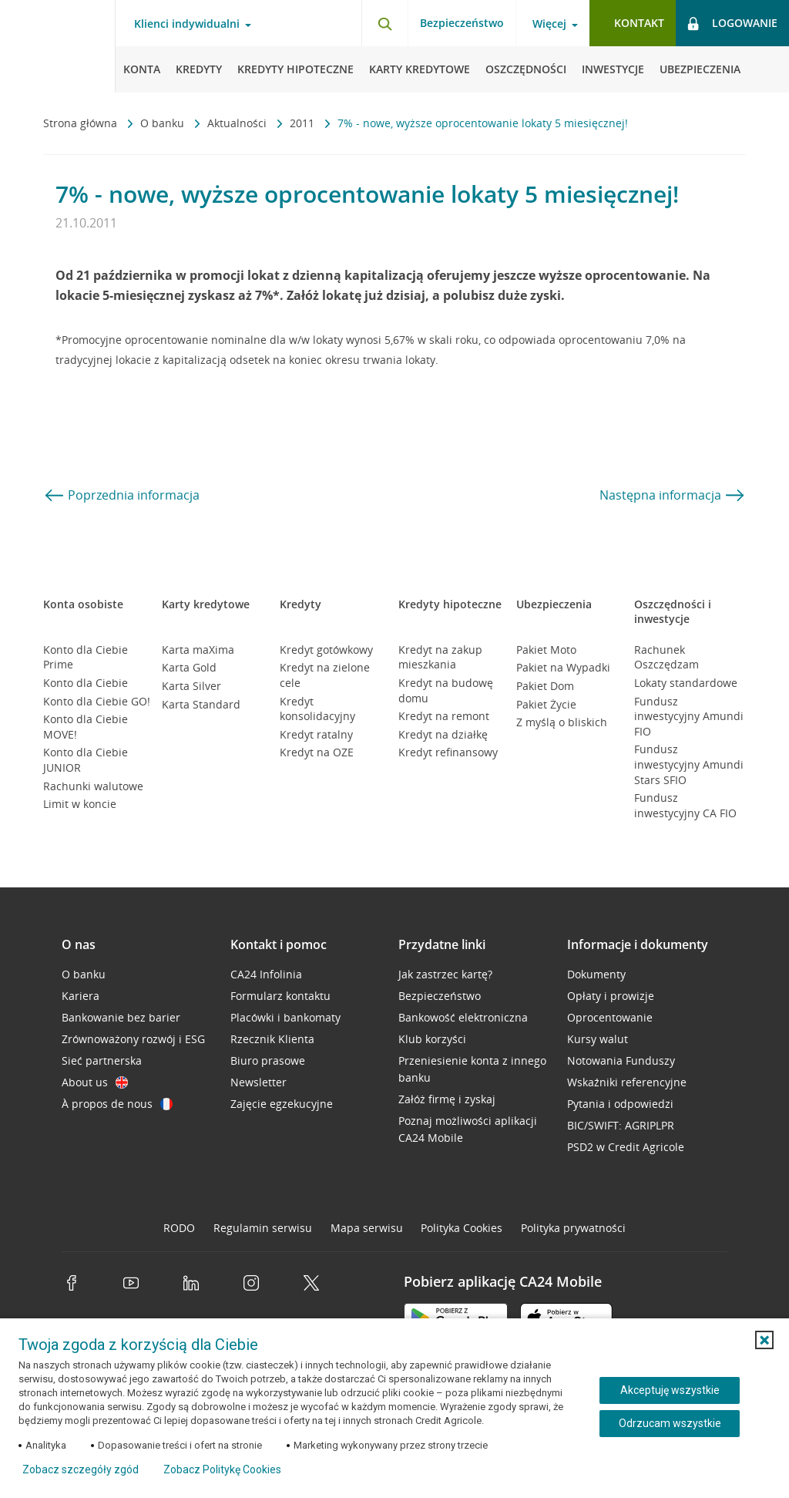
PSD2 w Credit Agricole (625, 1146)
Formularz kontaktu (280, 995)
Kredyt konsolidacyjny (317, 709)
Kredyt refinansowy (448, 752)
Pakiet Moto (546, 649)
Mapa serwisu (367, 1227)
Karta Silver (191, 685)
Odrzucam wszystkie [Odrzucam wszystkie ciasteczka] (670, 1423)
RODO (179, 1227)
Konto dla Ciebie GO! (96, 701)
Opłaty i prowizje (610, 995)
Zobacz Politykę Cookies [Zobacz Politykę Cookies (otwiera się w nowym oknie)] (222, 1469)
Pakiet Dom (545, 685)
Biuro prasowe (267, 1060)
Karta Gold (189, 667)
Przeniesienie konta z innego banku (472, 1069)
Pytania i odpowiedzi (620, 1103)
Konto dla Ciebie (85, 682)
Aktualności (238, 123)
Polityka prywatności (573, 1227)
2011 (303, 123)
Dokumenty (596, 974)
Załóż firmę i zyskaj (446, 1099)
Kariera (80, 995)
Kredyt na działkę (443, 734)
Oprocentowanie (610, 1017)
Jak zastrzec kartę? (445, 974)
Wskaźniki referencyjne (627, 1082)
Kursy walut (597, 1039)
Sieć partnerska (102, 1060)
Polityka (461, 1227)
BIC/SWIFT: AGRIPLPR (620, 1125)
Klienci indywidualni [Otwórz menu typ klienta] (187, 24)
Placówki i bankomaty (285, 1017)
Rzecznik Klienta (272, 1039)
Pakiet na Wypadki (563, 667)
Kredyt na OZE (317, 752)
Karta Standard (201, 704)
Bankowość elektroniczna (463, 1017)
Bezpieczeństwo (462, 22)
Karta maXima (198, 649)
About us (95, 1082)
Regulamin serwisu (262, 1227)
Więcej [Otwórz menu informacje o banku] (549, 24)
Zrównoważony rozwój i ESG (133, 1039)
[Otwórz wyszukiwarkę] (384, 23)
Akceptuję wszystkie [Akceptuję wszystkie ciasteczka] (670, 1390)
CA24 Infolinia (266, 974)
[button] (764, 1340)
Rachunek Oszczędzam (666, 657)
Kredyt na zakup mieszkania (440, 657)
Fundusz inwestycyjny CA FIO (685, 805)
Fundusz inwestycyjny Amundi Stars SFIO (689, 764)
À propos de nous (117, 1103)
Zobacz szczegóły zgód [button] (80, 1469)
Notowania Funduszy (621, 1060)
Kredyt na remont (443, 716)
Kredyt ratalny (316, 734)
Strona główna (81, 123)
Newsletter (258, 1082)
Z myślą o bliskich (561, 722)
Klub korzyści (432, 1039)
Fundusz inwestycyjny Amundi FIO (689, 716)
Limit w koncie (79, 803)
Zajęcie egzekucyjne (281, 1103)
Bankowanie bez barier (121, 1017)
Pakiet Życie (546, 704)
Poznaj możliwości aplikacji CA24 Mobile (467, 1129)
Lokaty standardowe (685, 682)
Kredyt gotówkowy (326, 649)
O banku (163, 123)
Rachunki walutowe (93, 786)
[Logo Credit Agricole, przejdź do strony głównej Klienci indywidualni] (58, 46)
